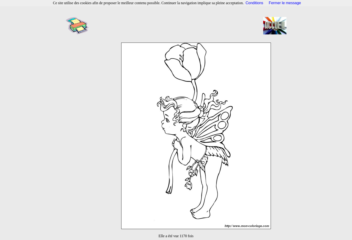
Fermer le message (285, 3)
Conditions (254, 3)
